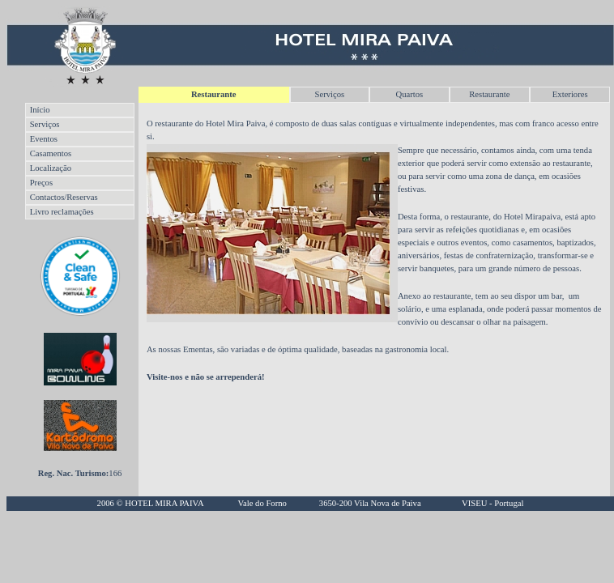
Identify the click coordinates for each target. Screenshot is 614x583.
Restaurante (489, 94)
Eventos (44, 138)
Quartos (409, 94)
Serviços (329, 94)
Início (40, 109)
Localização (50, 168)
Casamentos (51, 153)
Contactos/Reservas (64, 197)
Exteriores (570, 94)
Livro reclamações (62, 211)
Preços (41, 182)
